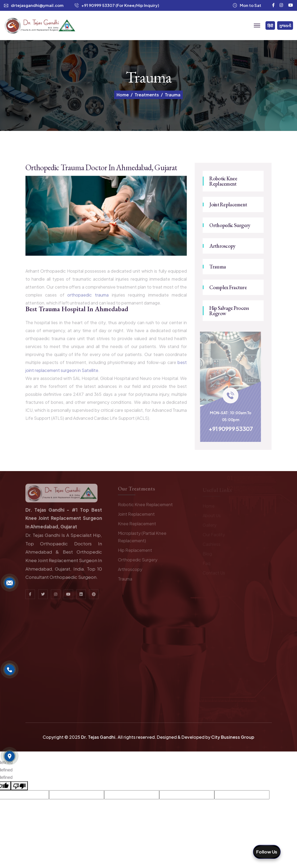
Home (123, 95)
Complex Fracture (227, 287)
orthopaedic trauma (89, 298)
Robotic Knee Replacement (223, 181)
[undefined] (19, 785)
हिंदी (270, 25)
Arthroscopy (222, 245)
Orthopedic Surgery (229, 225)
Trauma (217, 266)
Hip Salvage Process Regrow (229, 311)
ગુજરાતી (285, 25)
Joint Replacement (228, 204)
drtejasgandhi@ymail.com (37, 5)
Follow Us (266, 852)
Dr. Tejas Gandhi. (99, 737)
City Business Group (232, 737)
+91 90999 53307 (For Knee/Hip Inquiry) (120, 5)
